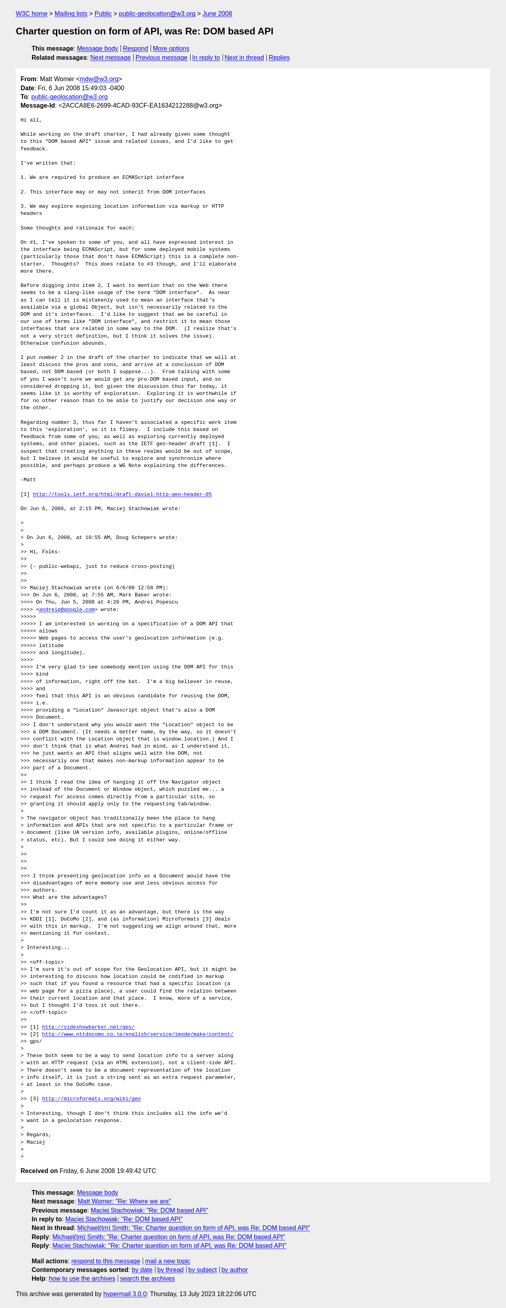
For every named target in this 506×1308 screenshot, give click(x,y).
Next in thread (244, 57)
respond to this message (105, 1261)
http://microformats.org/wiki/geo (91, 1099)
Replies (279, 57)
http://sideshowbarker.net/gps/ (88, 1027)
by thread (170, 1269)
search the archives (147, 1278)
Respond (135, 48)
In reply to (206, 57)
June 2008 (217, 13)
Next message (111, 57)
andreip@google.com (66, 609)
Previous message (162, 57)
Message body (97, 48)
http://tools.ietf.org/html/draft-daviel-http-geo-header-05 (122, 494)
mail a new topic (168, 1261)
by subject (202, 1269)
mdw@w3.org (99, 79)
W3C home (31, 13)
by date (142, 1269)
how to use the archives (82, 1278)
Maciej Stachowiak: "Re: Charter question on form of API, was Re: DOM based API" (169, 1245)
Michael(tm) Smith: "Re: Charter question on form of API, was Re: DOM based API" (193, 1227)
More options (171, 48)
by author (234, 1269)
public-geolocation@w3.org (157, 13)
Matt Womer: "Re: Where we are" (124, 1201)
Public (103, 13)
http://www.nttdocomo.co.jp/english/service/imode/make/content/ (138, 1034)
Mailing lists (71, 13)
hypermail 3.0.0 (124, 1294)
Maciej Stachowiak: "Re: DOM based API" (149, 1210)
